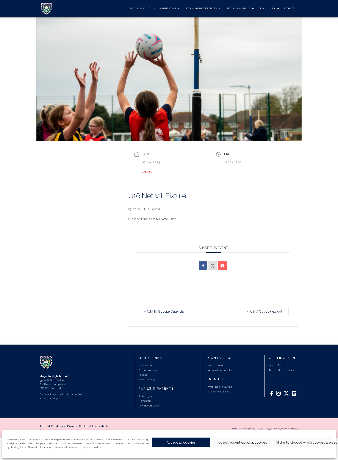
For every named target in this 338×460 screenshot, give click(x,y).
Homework (145, 400)
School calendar (148, 370)
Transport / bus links (281, 370)
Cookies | (85, 426)
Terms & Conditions (52, 426)
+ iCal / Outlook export (264, 311)
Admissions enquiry (220, 370)
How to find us (277, 365)
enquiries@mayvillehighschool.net (62, 394)
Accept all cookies (181, 442)
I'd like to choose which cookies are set (303, 442)
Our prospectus (148, 365)
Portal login (145, 396)
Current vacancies (219, 391)
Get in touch (215, 365)
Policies (143, 374)
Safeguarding (147, 379)
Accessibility (100, 426)
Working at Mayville (220, 386)
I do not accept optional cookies (242, 442)
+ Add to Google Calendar (164, 311)
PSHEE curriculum (149, 405)
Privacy (72, 426)
